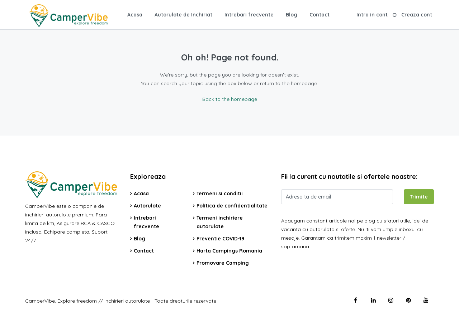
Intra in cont (372, 14)
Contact (319, 14)
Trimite (419, 197)
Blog (291, 14)
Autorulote (147, 205)
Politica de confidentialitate (232, 205)
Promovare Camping (223, 263)
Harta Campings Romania (229, 251)
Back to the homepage (229, 99)
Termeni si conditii (220, 193)
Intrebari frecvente (249, 14)
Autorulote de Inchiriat (183, 14)
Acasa (134, 14)
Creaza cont (416, 14)
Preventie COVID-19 (220, 238)
